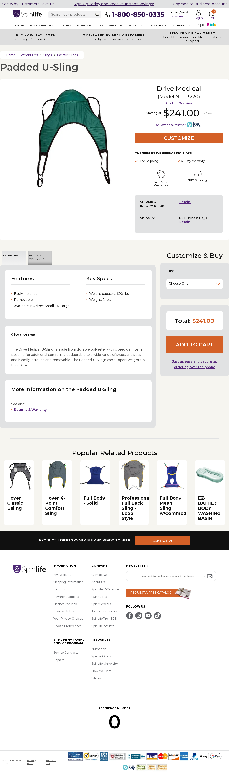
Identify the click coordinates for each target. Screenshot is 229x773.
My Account (62, 575)
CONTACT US (165, 540)
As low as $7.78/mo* (171, 125)
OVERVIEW (10, 255)
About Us (98, 582)
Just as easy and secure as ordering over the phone (194, 364)
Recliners (64, 25)
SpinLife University (104, 663)
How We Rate (101, 671)
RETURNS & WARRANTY (37, 257)
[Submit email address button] (210, 576)
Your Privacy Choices (68, 619)
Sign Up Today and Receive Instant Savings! (114, 4)
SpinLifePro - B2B (104, 619)
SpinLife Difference (105, 589)
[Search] (97, 14)
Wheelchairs (82, 25)
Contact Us (99, 575)
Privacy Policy (31, 762)
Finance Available (65, 604)
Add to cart (194, 344)
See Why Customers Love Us (28, 4)
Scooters (18, 25)
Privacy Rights (63, 611)
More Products (178, 25)
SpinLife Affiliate (102, 626)
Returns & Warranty (30, 410)
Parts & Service (154, 25)
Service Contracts (65, 652)
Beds (98, 25)
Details (185, 202)
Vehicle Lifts (132, 25)
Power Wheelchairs (40, 25)
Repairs (58, 660)
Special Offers (101, 656)
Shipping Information (68, 582)
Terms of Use (51, 762)
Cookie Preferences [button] (67, 626)
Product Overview (179, 103)
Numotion (98, 649)
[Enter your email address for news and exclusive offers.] (171, 576)
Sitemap (97, 678)
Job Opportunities (104, 611)
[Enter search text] (74, 14)
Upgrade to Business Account (200, 4)
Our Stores (99, 597)
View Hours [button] (179, 16)
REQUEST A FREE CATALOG (151, 592)
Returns (59, 589)
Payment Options (66, 597)
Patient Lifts (113, 25)
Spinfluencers (101, 604)
